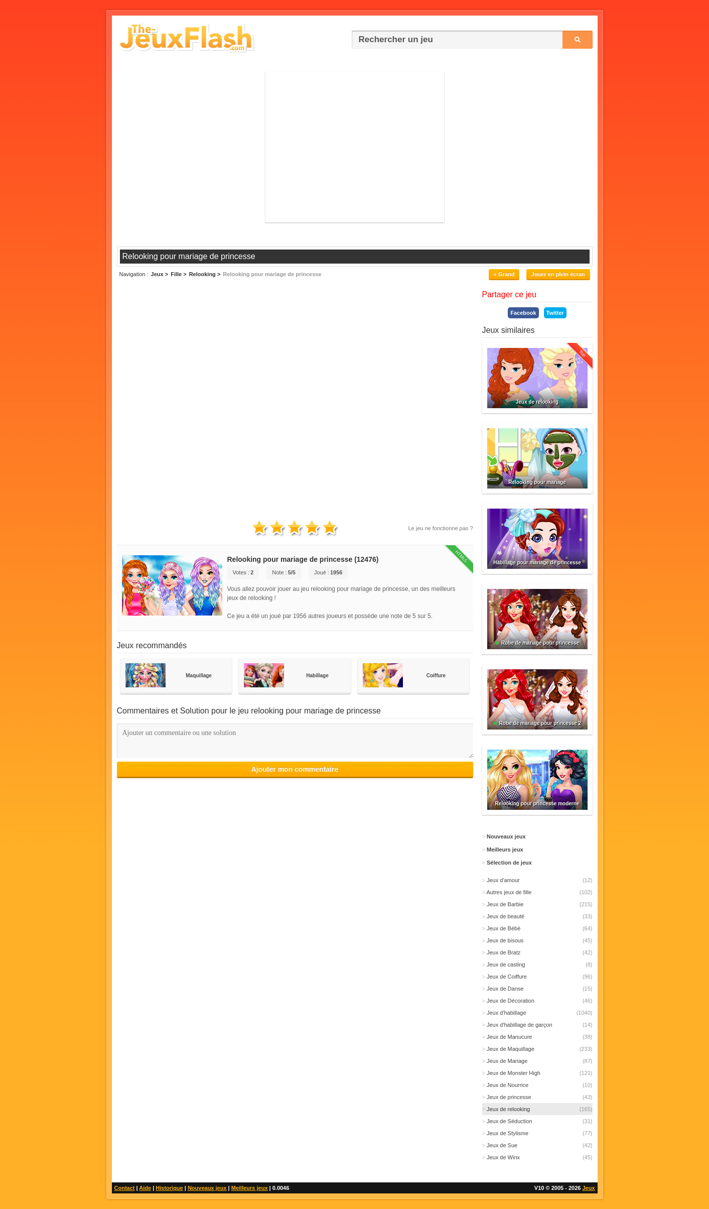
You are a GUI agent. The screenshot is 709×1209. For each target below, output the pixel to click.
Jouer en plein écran (558, 274)
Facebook (523, 313)
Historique (169, 1188)
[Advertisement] (354, 147)
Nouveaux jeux (207, 1188)
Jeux (588, 1188)
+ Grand (504, 274)
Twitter (555, 313)
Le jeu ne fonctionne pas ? (440, 528)
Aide (145, 1188)
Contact (124, 1188)
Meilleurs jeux (249, 1188)
